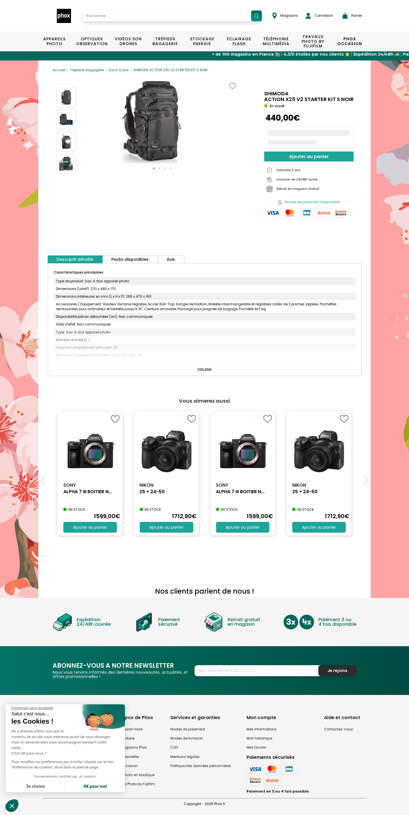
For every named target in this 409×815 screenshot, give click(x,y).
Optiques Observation (91, 41)
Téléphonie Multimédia (276, 41)
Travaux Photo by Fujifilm (133, 784)
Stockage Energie (202, 41)
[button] (153, 168)
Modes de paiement (187, 729)
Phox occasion (125, 765)
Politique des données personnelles (200, 765)
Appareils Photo (54, 41)
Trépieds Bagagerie (165, 41)
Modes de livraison (186, 738)
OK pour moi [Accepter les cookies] (95, 786)
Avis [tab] (171, 259)
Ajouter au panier (309, 156)
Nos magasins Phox (129, 747)
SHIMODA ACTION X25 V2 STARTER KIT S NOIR (170, 70)
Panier (352, 16)
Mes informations (262, 729)
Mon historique (259, 738)
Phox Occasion (349, 41)
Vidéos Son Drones (128, 41)
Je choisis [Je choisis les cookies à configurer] (35, 786)
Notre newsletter (125, 756)
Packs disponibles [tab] (130, 259)
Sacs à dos (118, 70)
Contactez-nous (338, 729)
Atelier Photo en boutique (133, 774)
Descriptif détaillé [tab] (75, 259)
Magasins (285, 15)
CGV (174, 747)
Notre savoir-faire (127, 729)
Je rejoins (337, 670)
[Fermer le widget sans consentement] (32, 708)
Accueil (59, 70)
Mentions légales (185, 756)
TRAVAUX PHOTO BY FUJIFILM (313, 41)
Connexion (319, 16)
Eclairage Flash (239, 41)
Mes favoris (256, 747)
